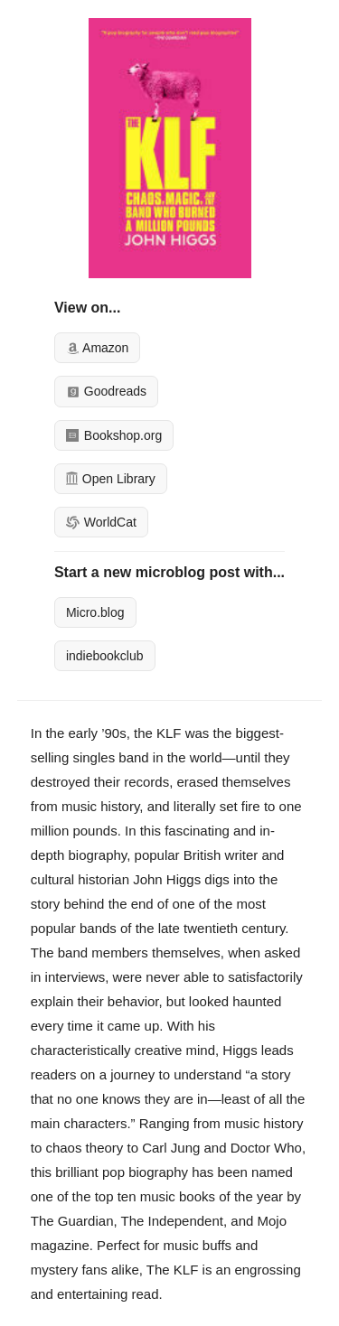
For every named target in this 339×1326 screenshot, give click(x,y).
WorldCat (101, 522)
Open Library (110, 479)
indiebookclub (105, 656)
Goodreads (106, 391)
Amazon (97, 348)
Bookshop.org (114, 435)
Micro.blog (95, 612)
